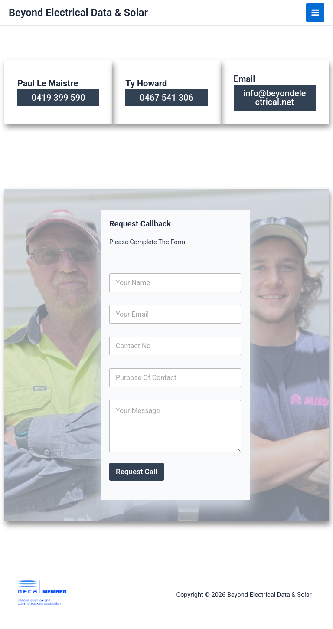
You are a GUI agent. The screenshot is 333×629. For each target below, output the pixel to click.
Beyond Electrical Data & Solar (78, 13)
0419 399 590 (58, 97)
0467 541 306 (166, 97)
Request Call (136, 471)
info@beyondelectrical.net (274, 97)
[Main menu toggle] (315, 12)
